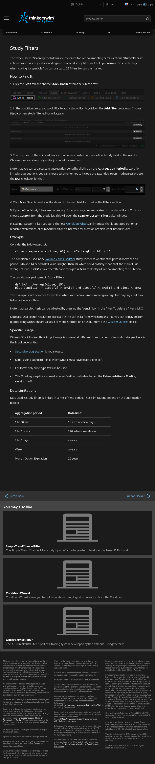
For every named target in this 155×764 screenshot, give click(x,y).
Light (150, 4)
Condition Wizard (77, 223)
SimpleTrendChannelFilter (23, 546)
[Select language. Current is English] (86, 4)
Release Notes (143, 32)
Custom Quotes (118, 321)
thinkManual (11, 32)
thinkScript (46, 32)
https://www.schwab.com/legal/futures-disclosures (76, 745)
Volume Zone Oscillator (60, 259)
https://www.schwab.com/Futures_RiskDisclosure (84, 705)
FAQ (110, 32)
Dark (139, 4)
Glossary (80, 32)
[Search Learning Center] (115, 18)
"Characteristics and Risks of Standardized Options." (23, 718)
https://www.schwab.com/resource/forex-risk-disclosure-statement (76, 719)
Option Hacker (139, 495)
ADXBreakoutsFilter (19, 640)
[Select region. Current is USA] (119, 4)
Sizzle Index (14, 495)
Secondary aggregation (29, 351)
